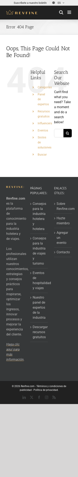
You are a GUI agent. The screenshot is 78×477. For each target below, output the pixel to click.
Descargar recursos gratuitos (39, 332)
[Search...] (58, 133)
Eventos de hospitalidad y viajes (39, 280)
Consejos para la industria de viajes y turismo (39, 250)
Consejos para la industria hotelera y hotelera (39, 216)
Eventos (43, 130)
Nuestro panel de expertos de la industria (39, 307)
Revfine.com (28, 386)
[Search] (67, 133)
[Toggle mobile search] (61, 12)
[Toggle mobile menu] (69, 12)
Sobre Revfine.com (63, 206)
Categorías (45, 87)
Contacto (63, 252)
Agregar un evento (62, 238)
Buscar (42, 154)
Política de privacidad (45, 390)
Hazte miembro (63, 220)
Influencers (45, 123)
